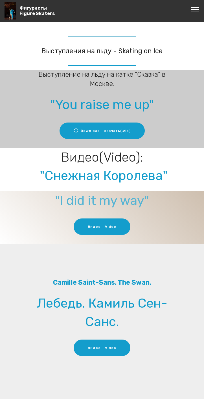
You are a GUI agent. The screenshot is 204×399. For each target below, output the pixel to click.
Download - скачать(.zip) (102, 130)
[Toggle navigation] (195, 9)
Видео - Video (102, 227)
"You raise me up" (102, 104)
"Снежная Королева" (104, 175)
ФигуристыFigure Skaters (37, 10)
